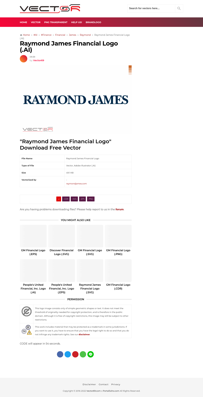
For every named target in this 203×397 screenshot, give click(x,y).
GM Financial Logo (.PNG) (118, 252)
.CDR (66, 199)
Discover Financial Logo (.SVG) (61, 252)
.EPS (83, 199)
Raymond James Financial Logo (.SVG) (90, 288)
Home (23, 22)
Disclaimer (89, 384)
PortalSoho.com (111, 391)
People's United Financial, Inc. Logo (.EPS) (61, 288)
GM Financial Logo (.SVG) (90, 252)
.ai (59, 199)
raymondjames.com (76, 183)
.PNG (90, 199)
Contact (104, 384)
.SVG (74, 199)
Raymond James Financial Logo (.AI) (69, 47)
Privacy (115, 384)
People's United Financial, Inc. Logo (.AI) (33, 288)
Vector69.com (93, 391)
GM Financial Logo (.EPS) (33, 252)
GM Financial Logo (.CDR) (118, 286)
